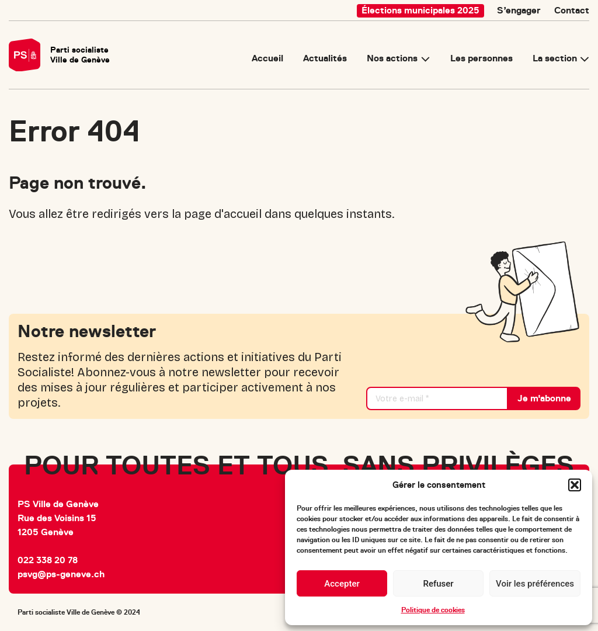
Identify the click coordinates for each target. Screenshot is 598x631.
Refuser (438, 583)
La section (555, 59)
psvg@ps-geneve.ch (61, 574)
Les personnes (481, 59)
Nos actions (392, 59)
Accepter (341, 583)
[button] (574, 485)
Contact (571, 10)
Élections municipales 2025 (420, 10)
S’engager (519, 10)
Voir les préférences (535, 583)
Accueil (267, 59)
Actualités (325, 59)
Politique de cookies (433, 610)
